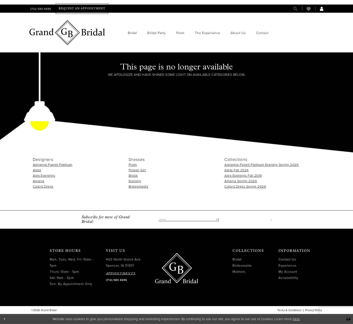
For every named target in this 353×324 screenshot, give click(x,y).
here (296, 319)
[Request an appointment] (82, 8)
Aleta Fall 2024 (236, 170)
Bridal (133, 176)
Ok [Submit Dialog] (345, 319)
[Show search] (295, 8)
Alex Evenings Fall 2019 (243, 176)
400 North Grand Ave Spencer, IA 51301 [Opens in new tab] (123, 263)
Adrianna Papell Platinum (52, 165)
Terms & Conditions (289, 310)
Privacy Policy (313, 310)
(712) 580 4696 (116, 280)
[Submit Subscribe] (215, 219)
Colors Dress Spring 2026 (245, 186)
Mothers (239, 272)
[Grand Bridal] (67, 32)
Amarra (38, 181)
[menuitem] (40, 8)
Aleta (37, 170)
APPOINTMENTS (121, 273)
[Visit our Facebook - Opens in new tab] (270, 219)
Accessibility (288, 278)
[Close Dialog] (6, 319)
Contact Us (287, 259)
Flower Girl (137, 170)
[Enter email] (188, 219)
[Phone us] (40, 8)
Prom (133, 165)
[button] (321, 8)
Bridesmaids (138, 186)
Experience (288, 266)
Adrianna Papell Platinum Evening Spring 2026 (261, 165)
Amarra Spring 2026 (240, 181)
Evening (135, 181)
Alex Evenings (44, 176)
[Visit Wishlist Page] (308, 8)
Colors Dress (43, 186)
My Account (288, 272)
